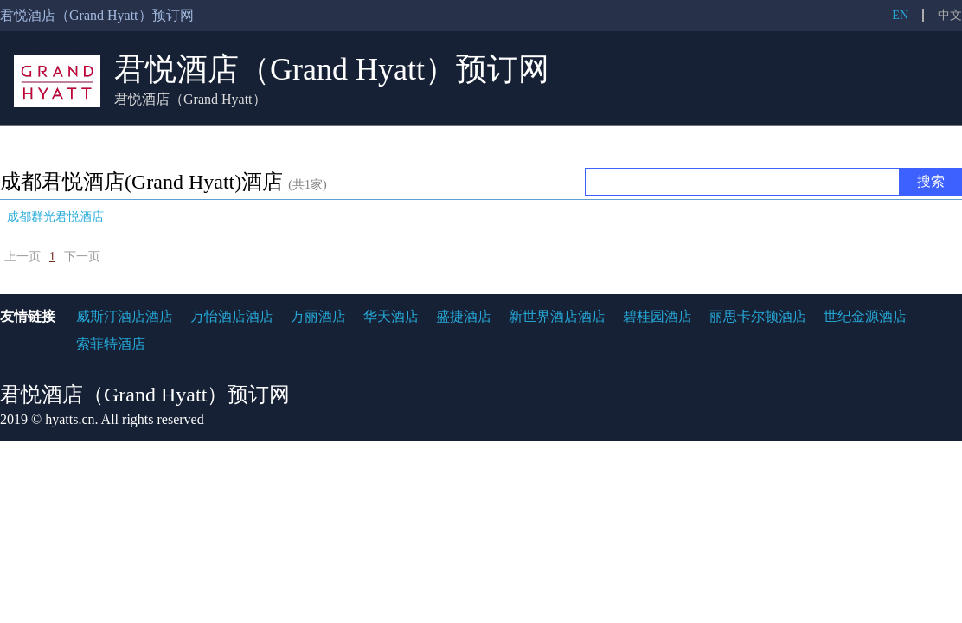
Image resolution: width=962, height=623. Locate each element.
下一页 (82, 256)
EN (900, 15)
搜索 (931, 181)
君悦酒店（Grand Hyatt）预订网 (331, 69)
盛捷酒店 (463, 316)
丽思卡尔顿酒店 (757, 316)
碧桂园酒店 (657, 316)
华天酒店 (391, 316)
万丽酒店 (318, 316)
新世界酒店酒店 (557, 316)
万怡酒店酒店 (231, 316)
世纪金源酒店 (865, 316)
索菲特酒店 (110, 344)
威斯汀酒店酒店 (124, 316)
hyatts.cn (69, 419)
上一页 (22, 256)
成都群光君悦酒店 (55, 216)
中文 (950, 15)
